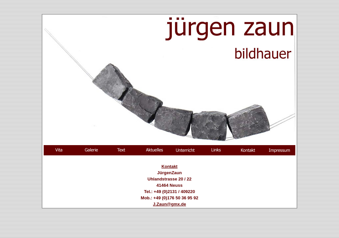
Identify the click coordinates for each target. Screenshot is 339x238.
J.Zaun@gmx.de (169, 204)
